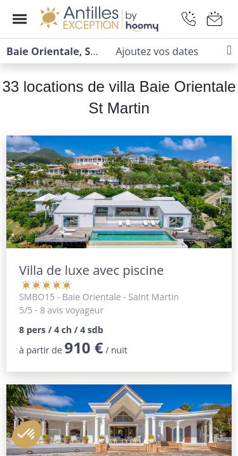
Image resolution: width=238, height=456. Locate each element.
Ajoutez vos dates (157, 51)
